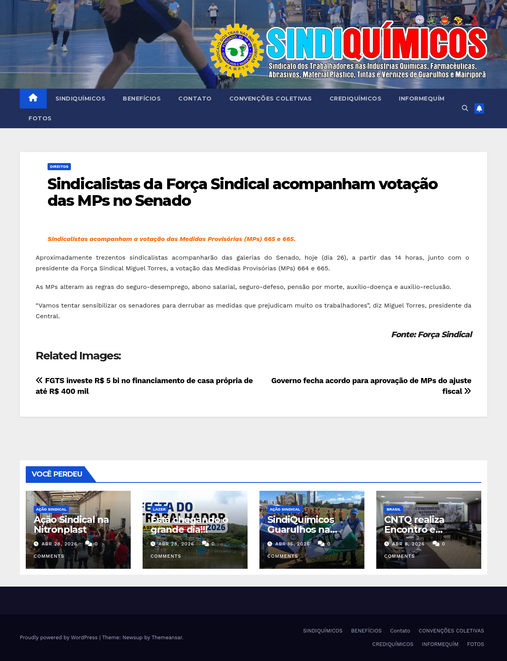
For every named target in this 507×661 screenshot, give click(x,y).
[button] (465, 108)
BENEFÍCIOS (142, 98)
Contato (195, 98)
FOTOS (40, 118)
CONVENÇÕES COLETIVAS (270, 98)
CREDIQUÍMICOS (356, 98)
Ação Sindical (51, 509)
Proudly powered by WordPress (59, 637)
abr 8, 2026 (408, 544)
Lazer (159, 509)
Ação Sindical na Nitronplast (71, 524)
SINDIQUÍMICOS (80, 98)
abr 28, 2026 (60, 544)
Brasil (394, 509)
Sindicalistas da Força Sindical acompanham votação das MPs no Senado (242, 192)
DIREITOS (59, 166)
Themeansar (167, 637)
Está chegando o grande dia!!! (189, 524)
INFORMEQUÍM (422, 98)
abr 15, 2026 (292, 544)
